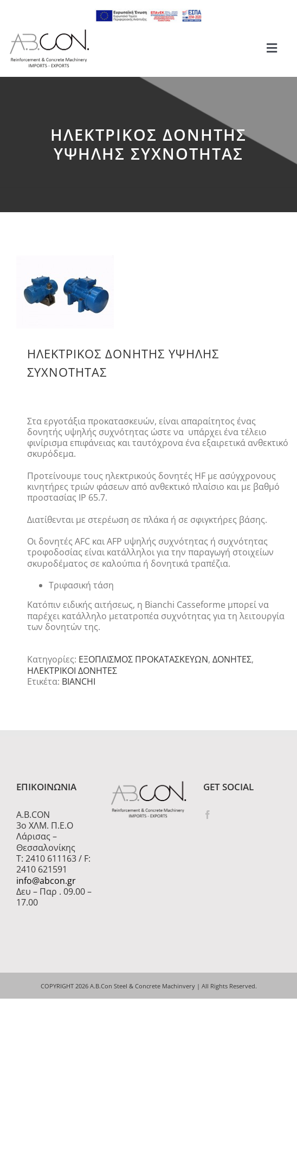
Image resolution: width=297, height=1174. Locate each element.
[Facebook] (207, 814)
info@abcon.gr (46, 880)
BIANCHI (78, 681)
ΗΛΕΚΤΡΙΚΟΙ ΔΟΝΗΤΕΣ (72, 671)
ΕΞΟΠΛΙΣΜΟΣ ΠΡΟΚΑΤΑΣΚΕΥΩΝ (143, 659)
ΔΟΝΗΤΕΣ (231, 659)
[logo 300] (49, 32)
